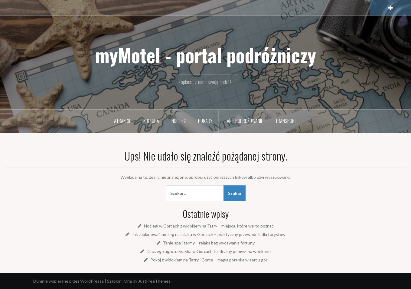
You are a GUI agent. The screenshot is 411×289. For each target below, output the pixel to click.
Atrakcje (122, 121)
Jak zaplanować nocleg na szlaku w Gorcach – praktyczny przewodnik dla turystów (208, 234)
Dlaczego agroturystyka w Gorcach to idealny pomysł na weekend (209, 251)
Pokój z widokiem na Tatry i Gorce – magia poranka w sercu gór (208, 259)
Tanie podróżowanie (244, 121)
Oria (128, 281)
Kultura (151, 121)
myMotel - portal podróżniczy (205, 55)
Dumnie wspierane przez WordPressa (68, 281)
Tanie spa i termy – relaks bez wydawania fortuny (209, 242)
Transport (286, 121)
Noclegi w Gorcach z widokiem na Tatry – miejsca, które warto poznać (209, 225)
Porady (205, 121)
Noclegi (178, 121)
